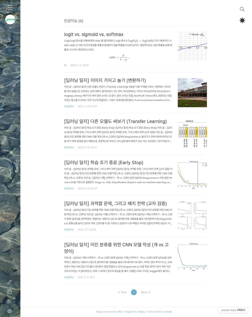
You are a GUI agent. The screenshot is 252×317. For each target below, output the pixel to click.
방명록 (10, 292)
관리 (10, 311)
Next (147, 292)
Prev (124, 292)
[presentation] (143, 41)
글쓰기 (10, 282)
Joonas (170, 312)
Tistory (143, 312)
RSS (10, 301)
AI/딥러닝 (71, 106)
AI (67, 65)
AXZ (122, 312)
